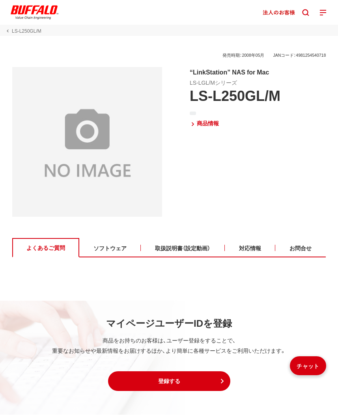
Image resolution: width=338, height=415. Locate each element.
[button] (169, 381)
